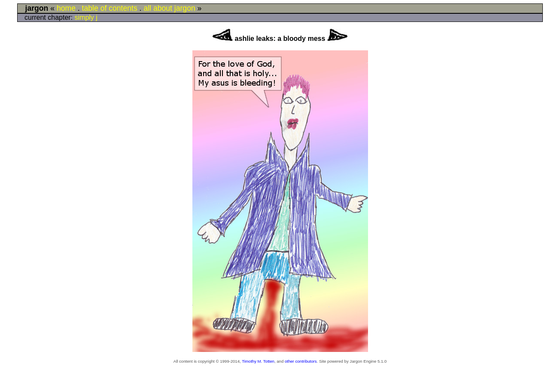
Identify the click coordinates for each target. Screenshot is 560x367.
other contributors (301, 361)
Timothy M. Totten (258, 361)
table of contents (109, 8)
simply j (86, 17)
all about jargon (169, 8)
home (66, 8)
